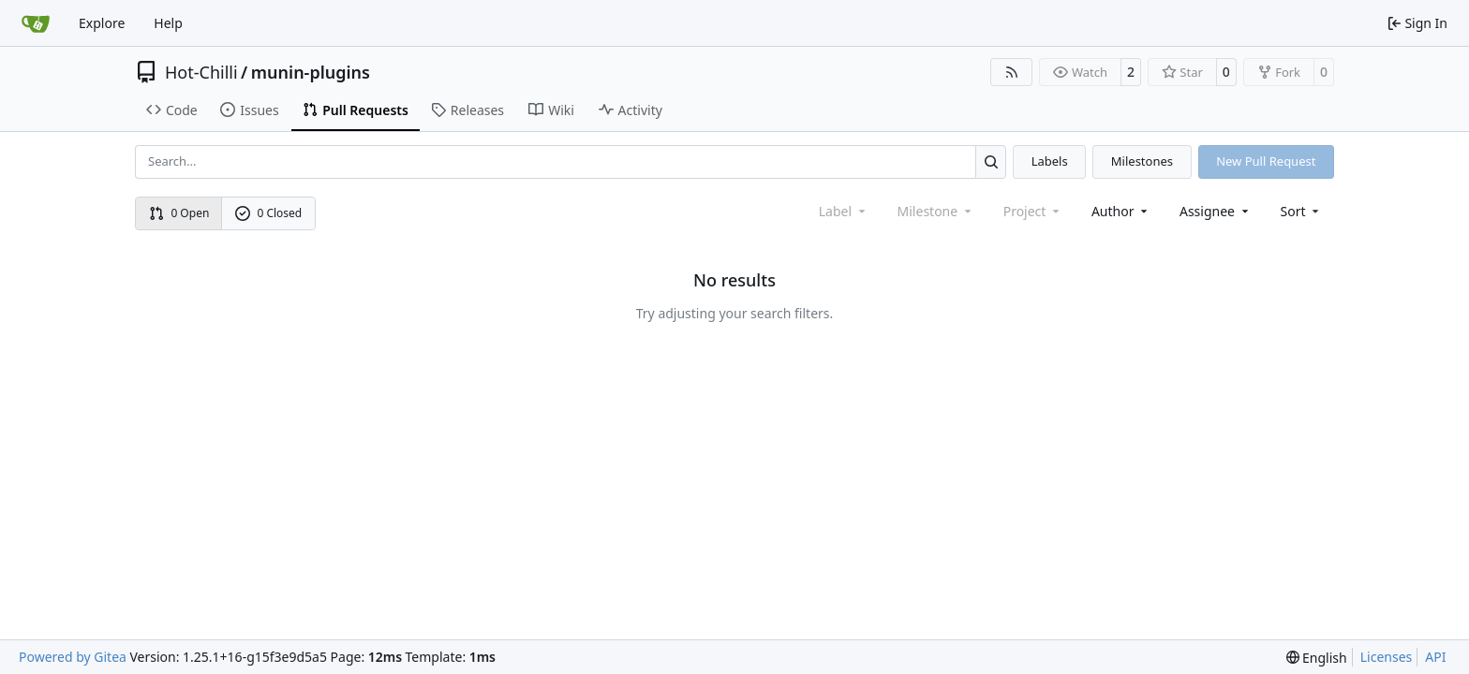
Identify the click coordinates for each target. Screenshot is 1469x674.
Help (168, 23)
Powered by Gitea (72, 657)
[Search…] (990, 161)
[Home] (35, 23)
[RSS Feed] (1011, 72)
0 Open (179, 213)
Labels (1049, 161)
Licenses (1386, 657)
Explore (102, 23)
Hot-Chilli (201, 72)
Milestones (1142, 161)
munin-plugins (310, 72)
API (1435, 657)
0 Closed (269, 213)
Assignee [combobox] (1216, 211)
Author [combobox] (1120, 211)
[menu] (1302, 211)
